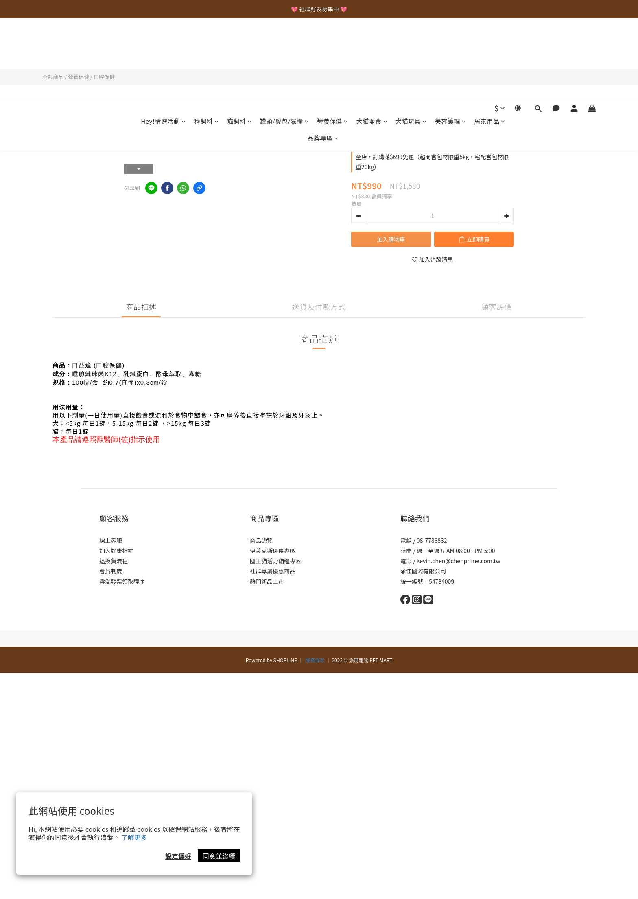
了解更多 (134, 837)
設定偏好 (178, 856)
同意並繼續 (219, 856)
